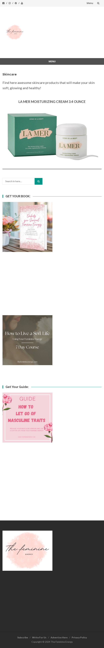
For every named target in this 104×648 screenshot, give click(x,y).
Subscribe (22, 637)
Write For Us (39, 637)
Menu (90, 3)
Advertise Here (59, 637)
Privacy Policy (79, 637)
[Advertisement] (64, 32)
